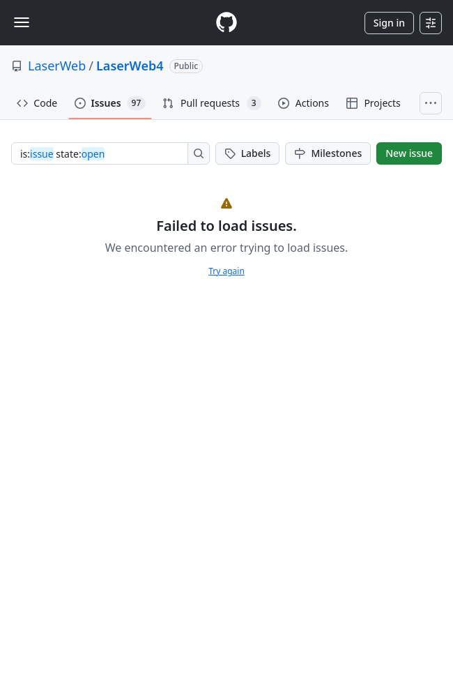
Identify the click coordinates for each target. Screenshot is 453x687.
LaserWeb (57, 65)
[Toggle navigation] (21, 22)
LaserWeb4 (129, 65)
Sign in (389, 22)
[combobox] (103, 153)
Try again (226, 271)
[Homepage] (226, 22)
